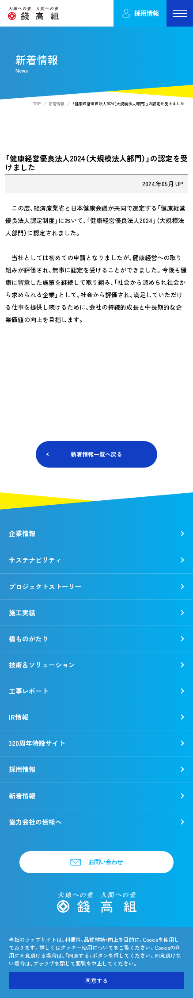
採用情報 (140, 13)
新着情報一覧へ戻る (96, 454)
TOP (37, 104)
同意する (96, 980)
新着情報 (56, 104)
